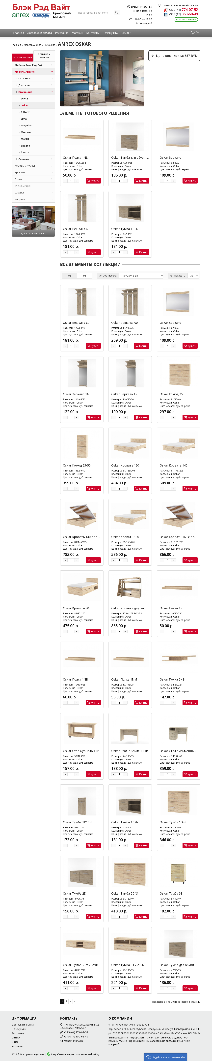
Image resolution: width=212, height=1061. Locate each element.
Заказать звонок (186, 19)
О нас (15, 1041)
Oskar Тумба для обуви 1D (130, 157)
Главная (18, 33)
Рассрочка (61, 33)
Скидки (126, 33)
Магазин (77, 33)
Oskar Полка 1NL (75, 157)
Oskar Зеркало (170, 157)
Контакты (92, 33)
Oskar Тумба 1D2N (124, 229)
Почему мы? (110, 33)
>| (75, 1001)
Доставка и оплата (39, 33)
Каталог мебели (22, 57)
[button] (165, 1057)
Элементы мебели (44, 56)
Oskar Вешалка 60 (76, 229)
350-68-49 (183, 14)
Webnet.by (93, 1054)
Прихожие (49, 44)
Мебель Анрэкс (32, 44)
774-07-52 (183, 9)
